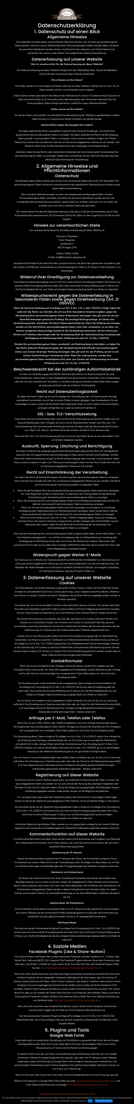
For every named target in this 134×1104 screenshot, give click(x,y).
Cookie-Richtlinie (105, 1098)
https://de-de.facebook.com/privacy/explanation (77, 1000)
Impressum (55, 1093)
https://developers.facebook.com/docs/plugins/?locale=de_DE (71, 967)
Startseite (44, 1093)
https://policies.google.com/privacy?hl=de (87, 1084)
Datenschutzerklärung (74, 1093)
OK (90, 1101)
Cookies (91, 1093)
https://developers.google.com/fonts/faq (96, 1080)
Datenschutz (75, 1101)
